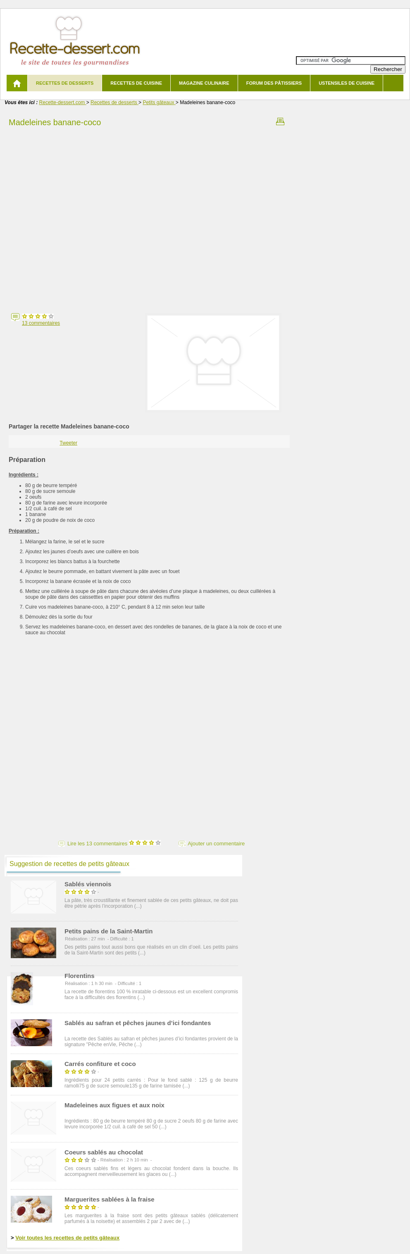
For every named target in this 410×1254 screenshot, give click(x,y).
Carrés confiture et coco (100, 1063)
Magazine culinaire (204, 83)
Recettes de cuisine (136, 83)
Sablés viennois (87, 884)
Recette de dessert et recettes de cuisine (75, 41)
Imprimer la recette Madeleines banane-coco (280, 121)
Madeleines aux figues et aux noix (114, 1105)
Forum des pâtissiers (274, 83)
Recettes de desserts (64, 83)
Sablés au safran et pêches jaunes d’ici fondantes (137, 1022)
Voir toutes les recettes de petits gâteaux (67, 1238)
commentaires (41, 323)
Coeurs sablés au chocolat (103, 1152)
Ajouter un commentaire (216, 843)
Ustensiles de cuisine (346, 83)
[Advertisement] (88, 217)
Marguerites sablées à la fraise (109, 1199)
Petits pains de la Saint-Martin (108, 931)
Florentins (79, 975)
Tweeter (68, 443)
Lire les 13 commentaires (114, 843)
